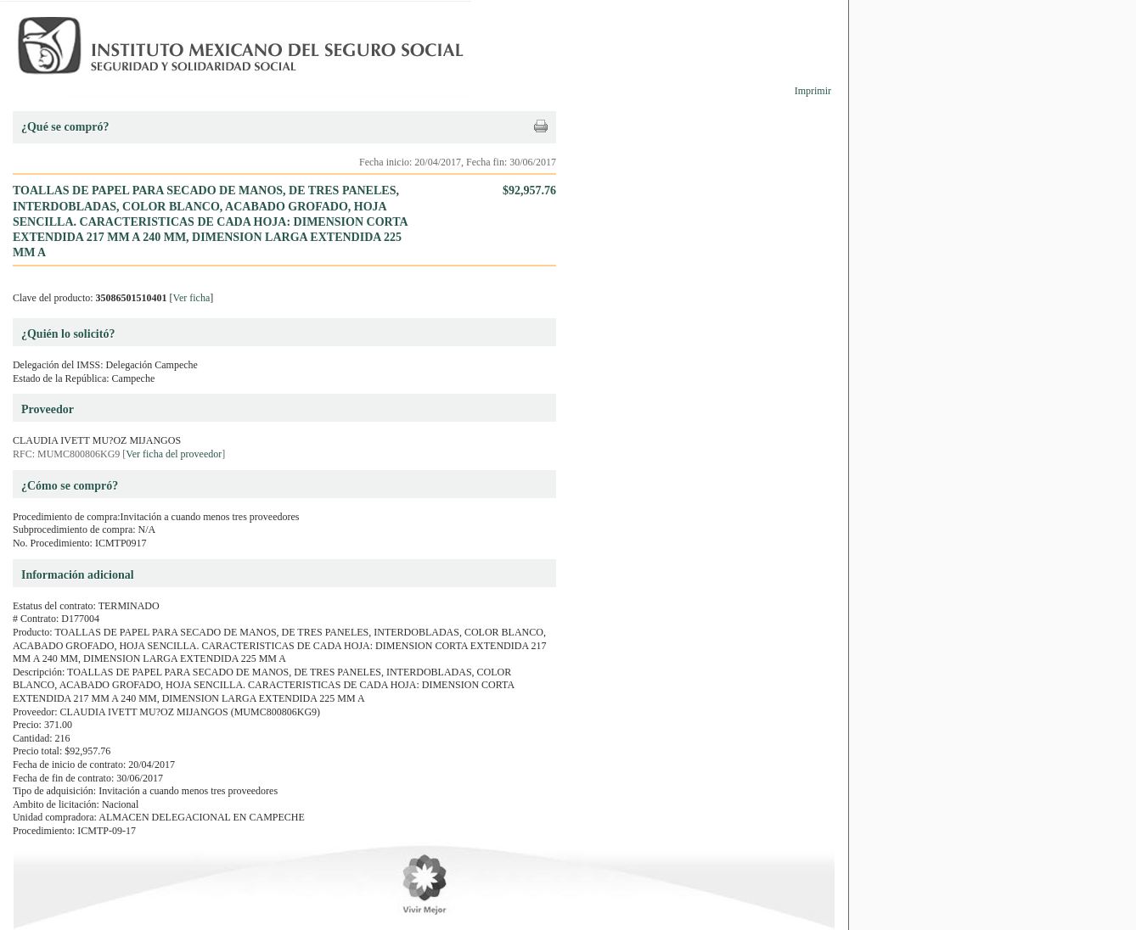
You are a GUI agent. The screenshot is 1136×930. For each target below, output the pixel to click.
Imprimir (813, 91)
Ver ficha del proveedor (174, 454)
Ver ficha (192, 298)
